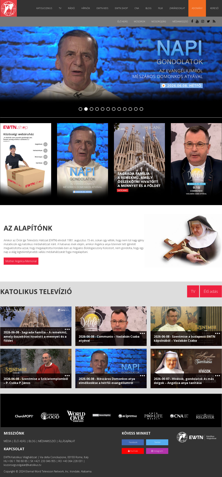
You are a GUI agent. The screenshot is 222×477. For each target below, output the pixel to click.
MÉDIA (7, 441)
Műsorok (138, 21)
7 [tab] (114, 109)
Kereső (214, 8)
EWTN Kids (103, 8)
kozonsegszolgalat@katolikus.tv (22, 465)
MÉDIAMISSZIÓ (47, 441)
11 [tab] (136, 109)
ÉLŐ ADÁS (20, 441)
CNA (137, 8)
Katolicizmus (45, 8)
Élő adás (121, 21)
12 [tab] (141, 109)
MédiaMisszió (180, 21)
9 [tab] (125, 109)
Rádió (72, 8)
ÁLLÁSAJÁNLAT (67, 441)
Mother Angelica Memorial (21, 261)
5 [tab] (103, 109)
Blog (149, 8)
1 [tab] (80, 109)
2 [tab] (86, 109)
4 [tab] (97, 109)
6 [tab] (108, 109)
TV (61, 8)
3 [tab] (91, 109)
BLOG (32, 441)
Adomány (198, 8)
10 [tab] (130, 109)
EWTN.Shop (122, 8)
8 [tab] (119, 109)
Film (161, 8)
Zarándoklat (178, 8)
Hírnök (86, 8)
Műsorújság (158, 21)
